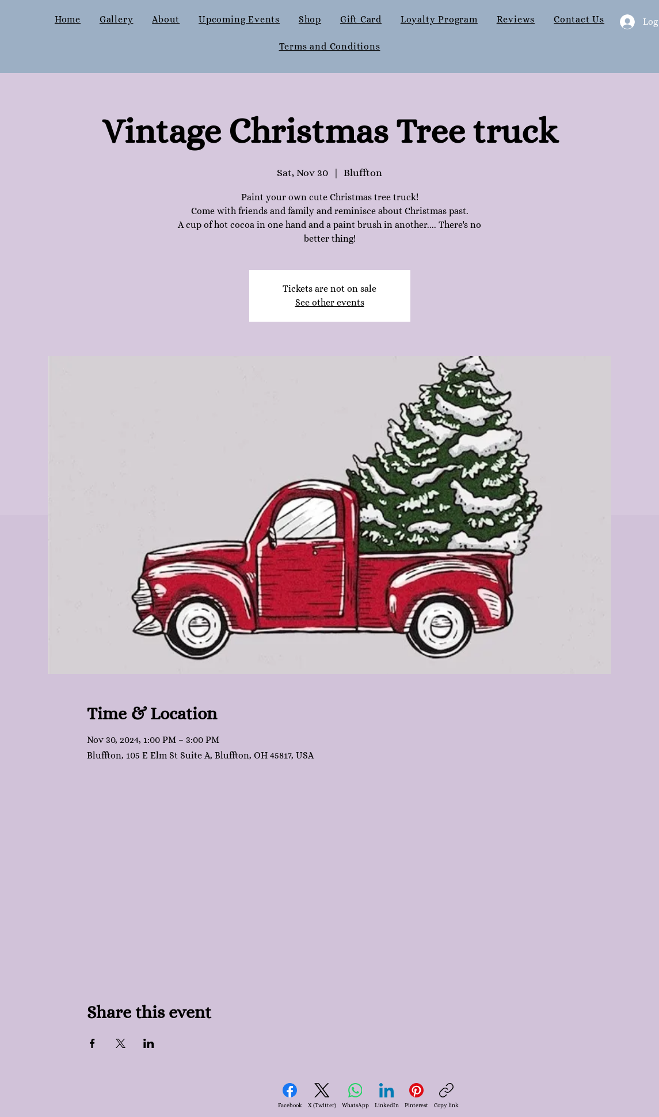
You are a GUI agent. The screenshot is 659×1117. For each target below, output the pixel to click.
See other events (329, 302)
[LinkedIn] (387, 1095)
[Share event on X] (120, 1043)
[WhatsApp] (355, 1095)
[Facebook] (290, 1095)
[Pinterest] (416, 1095)
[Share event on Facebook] (92, 1043)
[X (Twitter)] (322, 1095)
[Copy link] (446, 1095)
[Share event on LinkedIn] (148, 1043)
